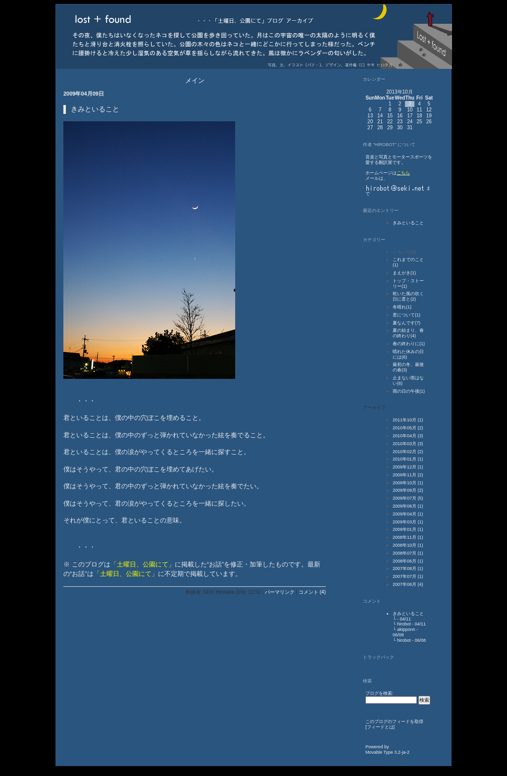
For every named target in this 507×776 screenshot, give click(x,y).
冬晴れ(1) (402, 307)
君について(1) (406, 314)
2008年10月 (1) (408, 545)
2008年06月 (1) (408, 561)
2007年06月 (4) (408, 584)
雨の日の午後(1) (409, 391)
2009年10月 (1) (408, 482)
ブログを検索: (379, 693)
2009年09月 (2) (408, 490)
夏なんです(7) (406, 322)
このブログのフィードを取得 (394, 721)
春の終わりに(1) (409, 343)
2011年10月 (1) (408, 419)
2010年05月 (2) (408, 427)
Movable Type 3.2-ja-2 (387, 752)
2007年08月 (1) (408, 568)
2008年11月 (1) (408, 537)
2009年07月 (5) (408, 498)
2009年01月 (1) (408, 529)
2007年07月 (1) (408, 576)
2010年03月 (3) (408, 443)
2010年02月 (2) (408, 451)
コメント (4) (312, 592)
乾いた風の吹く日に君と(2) (408, 296)
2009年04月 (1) (408, 514)
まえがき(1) (404, 272)
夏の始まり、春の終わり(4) (408, 333)
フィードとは (380, 726)
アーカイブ (374, 407)
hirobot (404, 623)
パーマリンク (280, 592)
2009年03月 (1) (408, 521)
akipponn (406, 629)
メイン (194, 80)
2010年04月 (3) (408, 435)
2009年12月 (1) (408, 467)
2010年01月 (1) (408, 459)
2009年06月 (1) (408, 506)
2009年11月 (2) (408, 474)
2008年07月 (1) (408, 553)
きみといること (408, 222)
